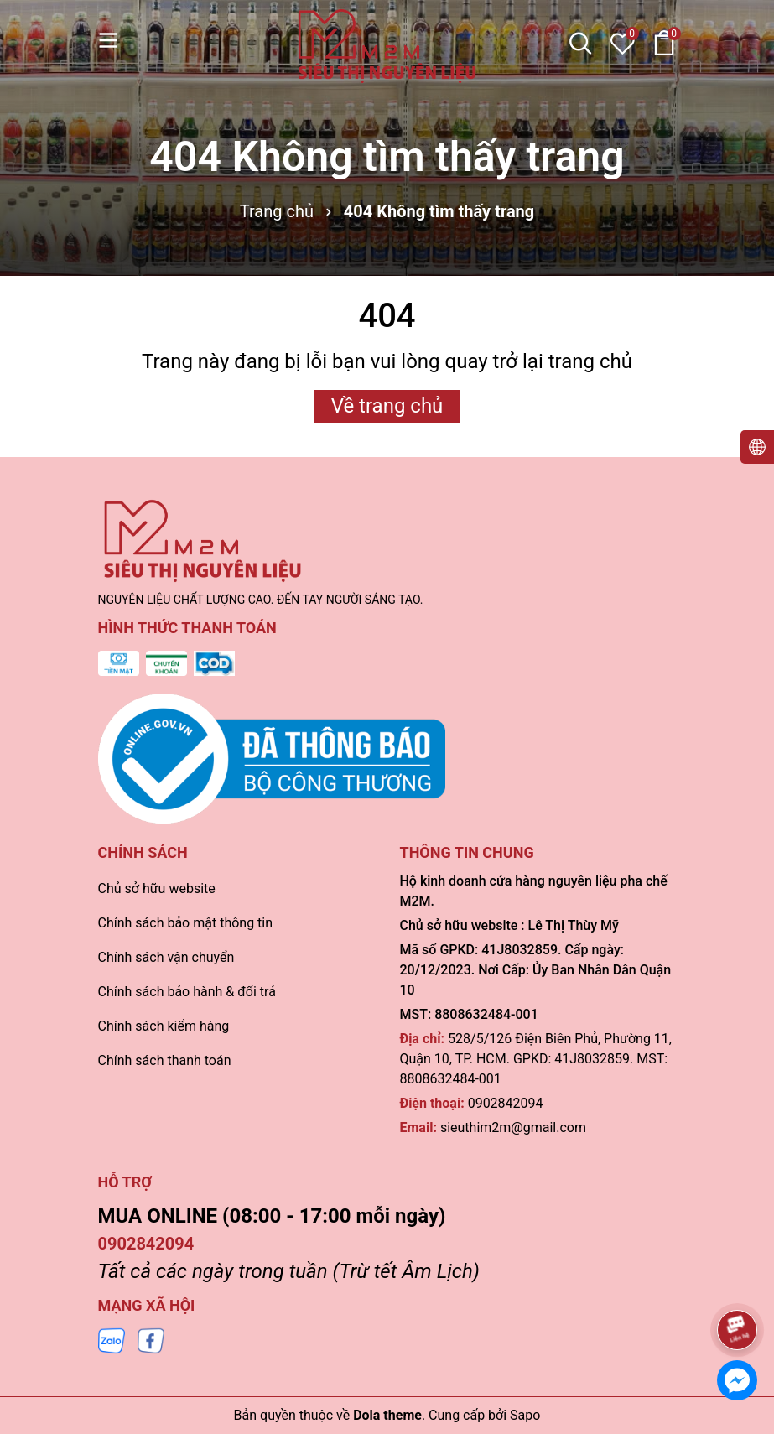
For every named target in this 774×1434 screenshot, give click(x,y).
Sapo (525, 1415)
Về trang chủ (387, 406)
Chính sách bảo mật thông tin (185, 923)
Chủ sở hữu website (157, 888)
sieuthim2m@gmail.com (513, 1127)
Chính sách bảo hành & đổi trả (187, 992)
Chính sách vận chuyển (166, 957)
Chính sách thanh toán (164, 1060)
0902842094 (505, 1103)
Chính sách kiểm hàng (164, 1026)
